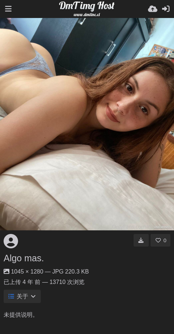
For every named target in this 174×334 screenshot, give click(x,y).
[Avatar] (11, 241)
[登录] (165, 9)
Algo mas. (24, 258)
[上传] (152, 9)
